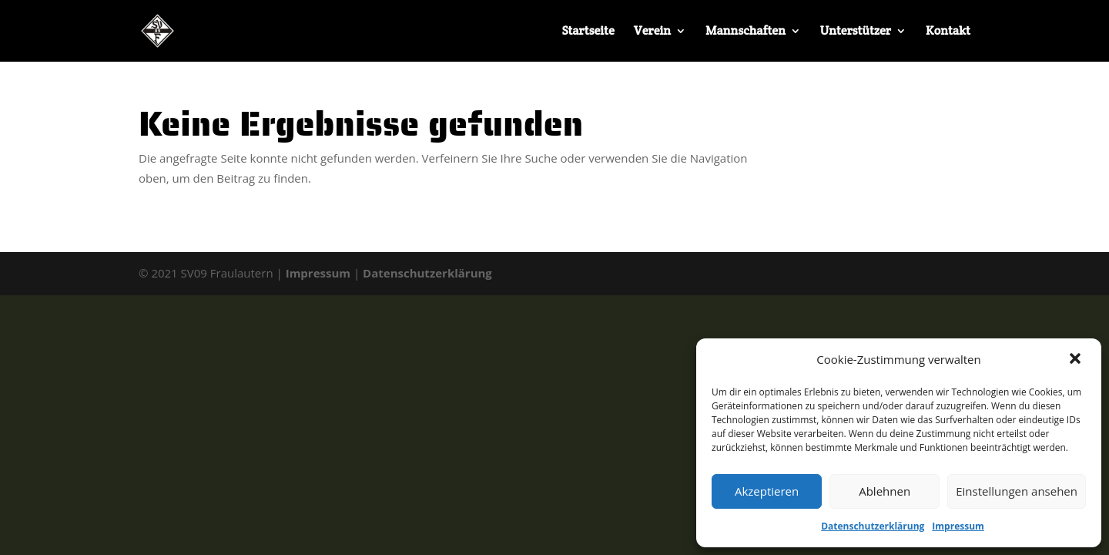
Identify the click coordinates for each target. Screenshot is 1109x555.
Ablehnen (884, 491)
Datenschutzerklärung (872, 526)
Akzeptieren (767, 491)
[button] (1076, 360)
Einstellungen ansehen (1016, 491)
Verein (652, 32)
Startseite (587, 32)
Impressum (958, 526)
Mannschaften (745, 32)
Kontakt (948, 32)
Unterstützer (855, 32)
